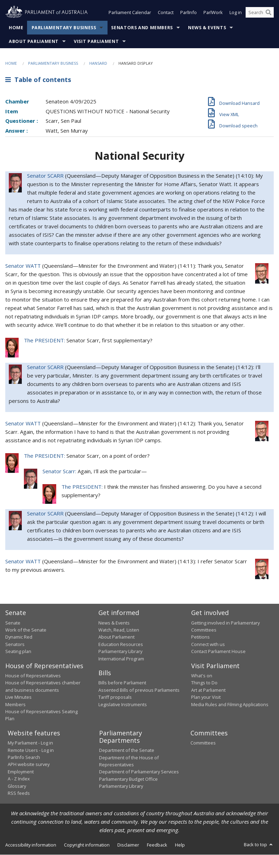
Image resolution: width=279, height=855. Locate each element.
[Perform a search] (268, 13)
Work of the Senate (25, 630)
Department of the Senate (126, 750)
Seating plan (18, 651)
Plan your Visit (206, 697)
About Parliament (34, 42)
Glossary (17, 786)
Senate (12, 623)
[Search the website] (260, 13)
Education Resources (120, 644)
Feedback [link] (157, 845)
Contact (166, 13)
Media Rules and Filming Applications (229, 705)
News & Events (207, 28)
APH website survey (29, 764)
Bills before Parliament (122, 683)
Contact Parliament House (218, 651)
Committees (203, 743)
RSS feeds (19, 793)
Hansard (98, 63)
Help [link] (180, 845)
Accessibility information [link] (30, 845)
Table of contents (38, 80)
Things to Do (204, 683)
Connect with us (208, 644)
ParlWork (213, 13)
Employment (21, 772)
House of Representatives (33, 676)
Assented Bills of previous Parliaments (139, 690)
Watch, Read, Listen (118, 630)
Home (16, 28)
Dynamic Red (18, 637)
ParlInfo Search (24, 757)
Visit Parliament (96, 42)
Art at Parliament (208, 690)
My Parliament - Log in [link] (30, 743)
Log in (235, 13)
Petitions (200, 637)
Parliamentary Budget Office (128, 779)
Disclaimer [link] (128, 845)
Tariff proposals (115, 697)
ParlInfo (188, 13)
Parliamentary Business (64, 28)
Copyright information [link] (87, 845)
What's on (201, 676)
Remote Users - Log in (31, 750)
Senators (15, 644)
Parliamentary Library (120, 651)
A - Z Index (19, 779)
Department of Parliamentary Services (139, 772)
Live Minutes (18, 697)
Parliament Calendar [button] (130, 13)
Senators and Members (142, 28)
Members (15, 705)
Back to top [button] (259, 845)
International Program (121, 659)
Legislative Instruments (122, 705)
